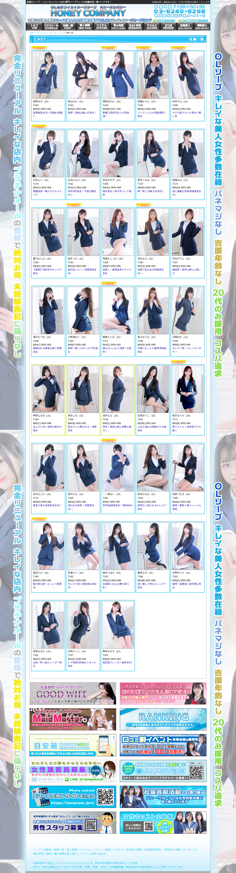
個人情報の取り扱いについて (71, 853)
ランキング (189, 849)
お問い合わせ (98, 853)
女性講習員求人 (153, 849)
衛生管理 (38, 853)
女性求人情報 (134, 849)
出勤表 (47, 849)
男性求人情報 (172, 849)
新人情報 (72, 849)
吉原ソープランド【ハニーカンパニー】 (71, 863)
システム (85, 849)
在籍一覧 (59, 849)
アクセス (118, 849)
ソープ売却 (131, 863)
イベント (98, 849)
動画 (108, 849)
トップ (37, 849)
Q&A (49, 853)
